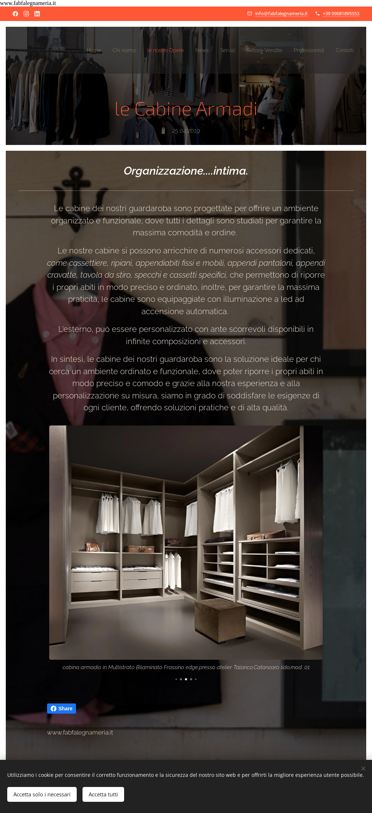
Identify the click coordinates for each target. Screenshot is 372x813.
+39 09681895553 (341, 13)
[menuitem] (69, 50)
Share (62, 708)
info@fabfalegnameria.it (281, 13)
